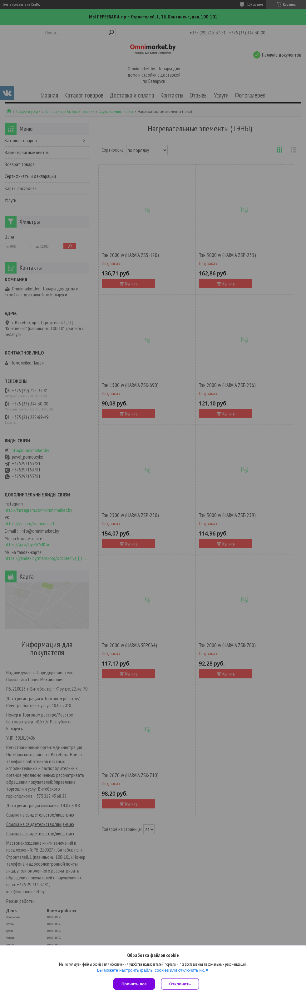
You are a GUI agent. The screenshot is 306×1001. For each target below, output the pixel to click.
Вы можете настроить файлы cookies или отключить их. (151, 970)
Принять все (134, 984)
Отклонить (180, 984)
